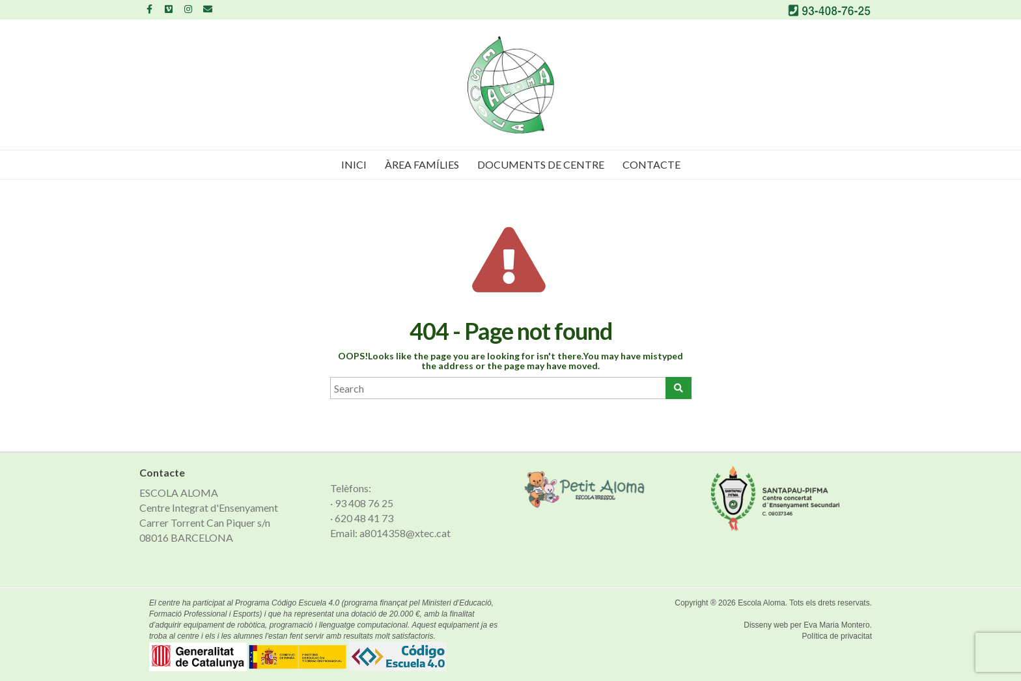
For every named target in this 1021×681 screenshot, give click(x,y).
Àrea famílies (422, 164)
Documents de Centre (540, 164)
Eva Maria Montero (836, 625)
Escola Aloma (761, 602)
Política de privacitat (837, 636)
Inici (354, 164)
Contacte (651, 164)
